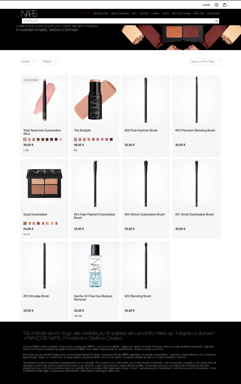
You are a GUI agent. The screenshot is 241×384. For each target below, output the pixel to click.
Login (206, 4)
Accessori (213, 13)
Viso (134, 13)
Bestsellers (100, 13)
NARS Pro (198, 13)
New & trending (120, 13)
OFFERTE (86, 13)
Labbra (155, 13)
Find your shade (181, 13)
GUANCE (144, 13)
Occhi (165, 13)
